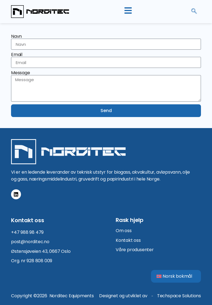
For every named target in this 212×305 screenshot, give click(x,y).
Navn (16, 36)
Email (16, 54)
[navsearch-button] (194, 11)
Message (20, 73)
